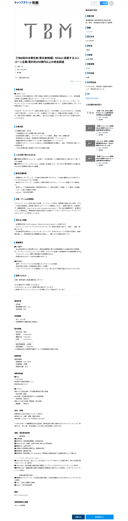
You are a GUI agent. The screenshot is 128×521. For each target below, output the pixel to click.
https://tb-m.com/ (92, 98)
